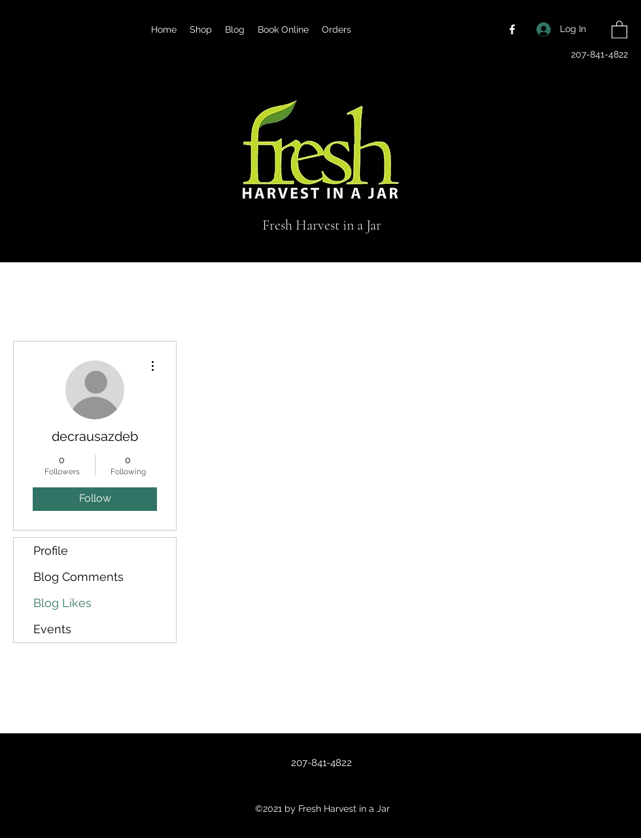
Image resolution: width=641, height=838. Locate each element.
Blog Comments (78, 577)
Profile (50, 550)
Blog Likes (62, 603)
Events (52, 629)
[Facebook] (512, 29)
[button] (619, 29)
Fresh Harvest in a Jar (321, 225)
